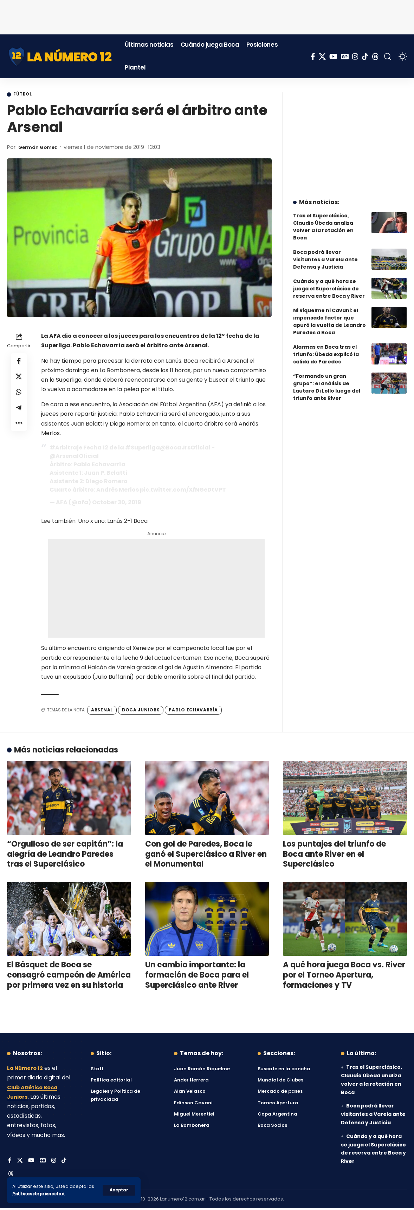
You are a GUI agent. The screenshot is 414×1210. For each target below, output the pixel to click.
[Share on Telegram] (19, 413)
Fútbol (25, 94)
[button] (118, 1190)
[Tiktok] (365, 57)
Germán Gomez (40, 147)
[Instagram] (355, 57)
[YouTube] (333, 57)
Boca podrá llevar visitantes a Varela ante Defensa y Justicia (325, 254)
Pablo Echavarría (193, 711)
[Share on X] (19, 379)
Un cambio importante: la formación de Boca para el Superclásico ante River (197, 975)
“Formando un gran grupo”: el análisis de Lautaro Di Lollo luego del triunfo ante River (326, 381)
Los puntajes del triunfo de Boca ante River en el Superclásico (334, 855)
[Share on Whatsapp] (19, 396)
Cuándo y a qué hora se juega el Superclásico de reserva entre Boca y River (329, 283)
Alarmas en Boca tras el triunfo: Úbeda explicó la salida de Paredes (326, 349)
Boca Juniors (141, 711)
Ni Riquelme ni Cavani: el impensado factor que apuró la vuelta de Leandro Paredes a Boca (329, 316)
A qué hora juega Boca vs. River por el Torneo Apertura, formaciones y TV (344, 975)
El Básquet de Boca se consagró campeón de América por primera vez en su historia (69, 975)
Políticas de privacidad (40, 1194)
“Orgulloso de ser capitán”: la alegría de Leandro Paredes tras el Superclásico (65, 855)
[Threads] (375, 57)
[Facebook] (313, 57)
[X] (322, 57)
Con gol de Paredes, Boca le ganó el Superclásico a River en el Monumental (206, 855)
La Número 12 (26, 1069)
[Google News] (344, 57)
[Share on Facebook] (19, 362)
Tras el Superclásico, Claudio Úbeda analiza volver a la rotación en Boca (323, 221)
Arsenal (102, 711)
